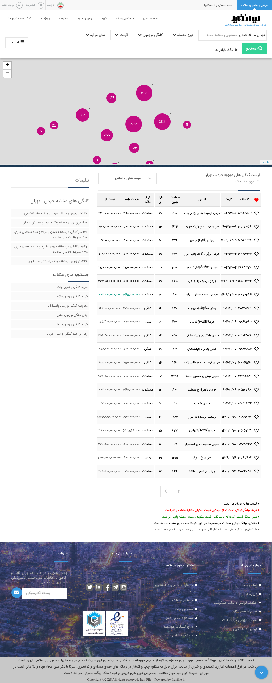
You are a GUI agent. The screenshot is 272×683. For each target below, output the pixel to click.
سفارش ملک (184, 609)
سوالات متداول (182, 636)
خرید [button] (104, 18)
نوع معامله (182, 35)
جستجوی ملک (182, 600)
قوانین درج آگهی (245, 629)
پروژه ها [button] (45, 18)
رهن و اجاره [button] (84, 18)
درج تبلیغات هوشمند (178, 627)
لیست (17, 42)
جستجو (254, 49)
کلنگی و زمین (150, 35)
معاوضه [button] (63, 18)
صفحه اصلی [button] (150, 18)
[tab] (254, 5)
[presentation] (218, 5)
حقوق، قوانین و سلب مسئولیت (235, 603)
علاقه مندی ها (19, 18)
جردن (245, 35)
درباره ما (251, 594)
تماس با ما (249, 585)
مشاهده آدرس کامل (179, 618)
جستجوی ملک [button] (125, 18)
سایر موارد (95, 35)
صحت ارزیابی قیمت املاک (238, 620)
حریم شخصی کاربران (242, 612)
